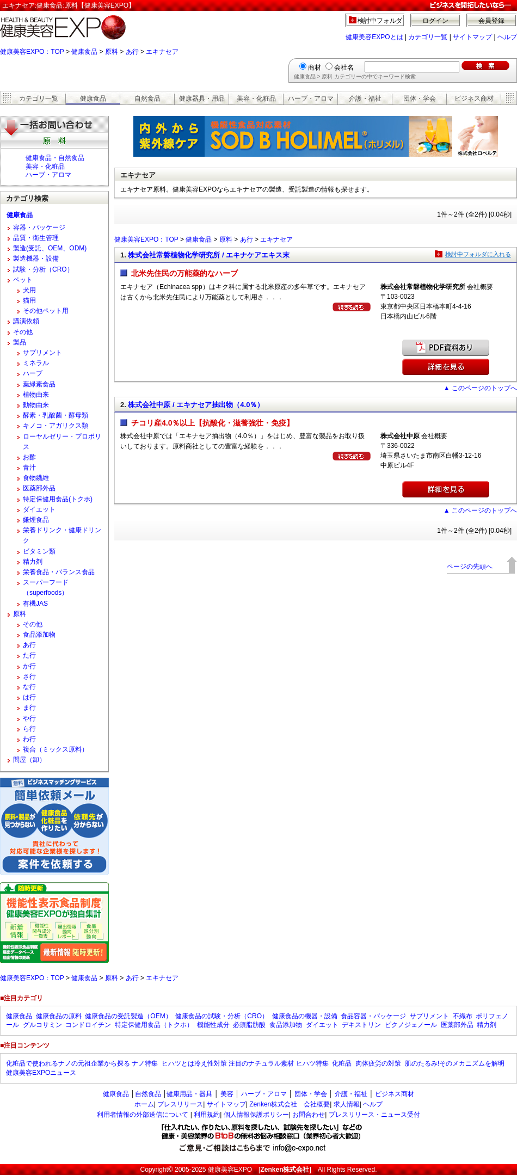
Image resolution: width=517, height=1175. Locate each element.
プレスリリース (180, 1104)
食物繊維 (36, 478)
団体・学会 (419, 98)
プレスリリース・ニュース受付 (374, 1114)
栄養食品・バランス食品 (59, 572)
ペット (23, 280)
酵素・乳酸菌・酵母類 (55, 415)
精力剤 (32, 561)
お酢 (29, 457)
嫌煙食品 (36, 520)
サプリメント (42, 352)
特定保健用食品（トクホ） (154, 1025)
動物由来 (36, 405)
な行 (29, 687)
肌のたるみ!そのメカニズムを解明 (454, 1063)
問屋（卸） (29, 760)
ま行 (29, 707)
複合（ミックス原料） (55, 749)
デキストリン (361, 1025)
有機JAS (35, 603)
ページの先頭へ (470, 566)
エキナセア (162, 52)
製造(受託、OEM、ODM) (50, 248)
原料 (111, 52)
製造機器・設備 (36, 258)
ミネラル (36, 363)
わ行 (29, 739)
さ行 (29, 676)
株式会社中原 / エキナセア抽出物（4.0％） (196, 405)
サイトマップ (472, 37)
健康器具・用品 (202, 98)
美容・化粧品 (256, 98)
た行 (29, 655)
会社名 (344, 67)
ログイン (435, 20)
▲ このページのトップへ (480, 388)
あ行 (132, 52)
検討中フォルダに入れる (478, 254)
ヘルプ (507, 37)
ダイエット (39, 509)
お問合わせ (308, 1114)
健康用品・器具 (189, 1094)
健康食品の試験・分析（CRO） (221, 1016)
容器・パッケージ (39, 227)
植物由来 (36, 394)
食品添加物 (39, 634)
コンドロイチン (88, 1025)
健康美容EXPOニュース (41, 1072)
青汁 (29, 467)
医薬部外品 (39, 488)
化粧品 (342, 1063)
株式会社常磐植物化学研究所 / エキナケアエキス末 (209, 255)
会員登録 (491, 20)
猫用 (29, 300)
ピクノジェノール (411, 1025)
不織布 (462, 1016)
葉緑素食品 (39, 384)
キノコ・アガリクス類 (55, 425)
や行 (29, 718)
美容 (226, 1094)
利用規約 (207, 1114)
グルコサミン (42, 1025)
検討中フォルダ (380, 20)
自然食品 (147, 98)
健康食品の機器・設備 (304, 1016)
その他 (23, 332)
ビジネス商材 (474, 98)
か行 (29, 666)
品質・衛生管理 (36, 238)
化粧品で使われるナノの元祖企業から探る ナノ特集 (82, 1063)
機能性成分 (213, 1025)
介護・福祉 (365, 98)
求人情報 (347, 1104)
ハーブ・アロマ (311, 98)
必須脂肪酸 (249, 1025)
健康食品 (84, 52)
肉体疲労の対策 (378, 1063)
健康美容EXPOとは (374, 37)
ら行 (29, 729)
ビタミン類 (39, 551)
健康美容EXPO (230, 1169)
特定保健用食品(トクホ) (58, 499)
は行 (29, 697)
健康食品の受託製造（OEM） (128, 1016)
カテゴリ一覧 (427, 37)
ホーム (144, 1104)
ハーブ (32, 373)
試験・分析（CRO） (43, 269)
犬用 (29, 290)
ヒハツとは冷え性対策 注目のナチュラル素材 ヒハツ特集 (245, 1063)
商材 (314, 67)
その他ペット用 (46, 311)
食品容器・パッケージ (373, 1016)
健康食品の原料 (59, 1016)
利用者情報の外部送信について (142, 1114)
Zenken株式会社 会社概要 (289, 1104)
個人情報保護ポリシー (256, 1114)
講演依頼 (26, 321)
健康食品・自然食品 (55, 158)
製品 (19, 342)
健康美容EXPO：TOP (32, 52)
